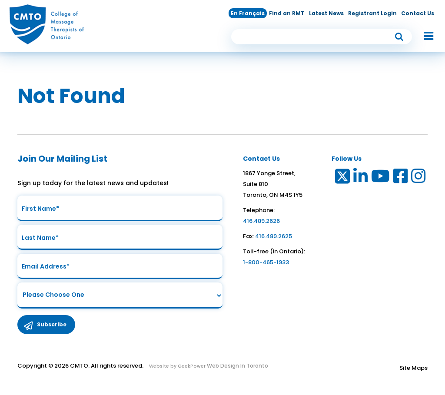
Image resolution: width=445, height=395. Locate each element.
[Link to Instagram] (419, 178)
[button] (424, 36)
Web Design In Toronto (237, 367)
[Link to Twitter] (342, 178)
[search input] (321, 36)
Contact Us (417, 13)
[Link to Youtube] (381, 178)
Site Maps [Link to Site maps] (413, 369)
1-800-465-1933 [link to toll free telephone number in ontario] (266, 262)
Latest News (326, 13)
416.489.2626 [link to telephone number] (261, 221)
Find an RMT (287, 13)
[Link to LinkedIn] (361, 178)
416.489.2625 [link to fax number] (273, 236)
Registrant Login (372, 13)
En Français (248, 13)
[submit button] (399, 36)
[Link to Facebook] (401, 178)
